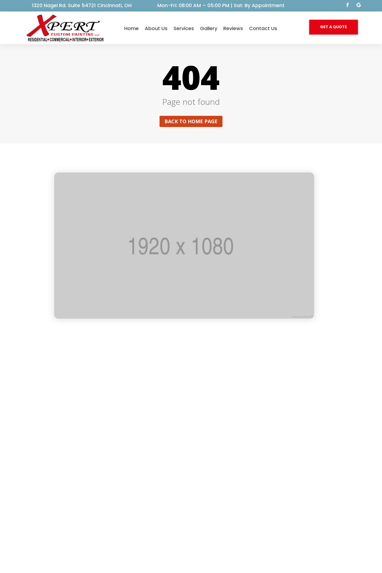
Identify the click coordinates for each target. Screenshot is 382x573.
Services (183, 28)
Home (131, 28)
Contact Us (263, 28)
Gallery (208, 28)
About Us (156, 28)
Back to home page (191, 121)
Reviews (233, 28)
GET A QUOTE (333, 27)
